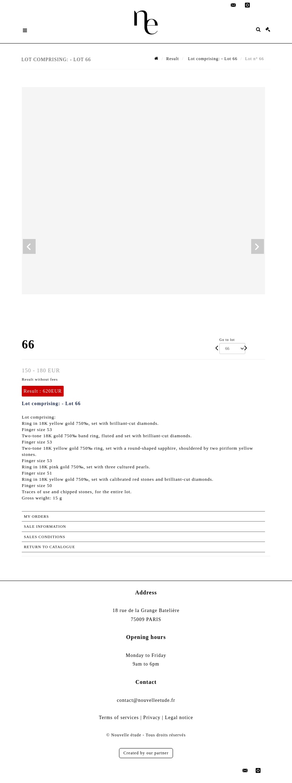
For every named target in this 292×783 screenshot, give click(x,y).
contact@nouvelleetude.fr (146, 700)
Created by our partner (146, 753)
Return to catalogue (49, 547)
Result (172, 58)
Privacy (152, 717)
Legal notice (179, 717)
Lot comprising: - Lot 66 (212, 58)
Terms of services (119, 717)
